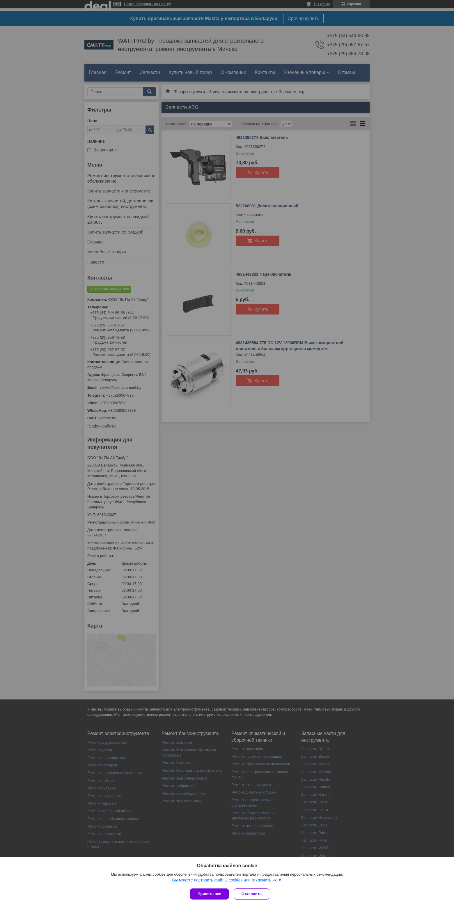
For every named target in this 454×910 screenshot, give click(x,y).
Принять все (209, 894)
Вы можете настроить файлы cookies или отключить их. (225, 880)
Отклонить (252, 894)
